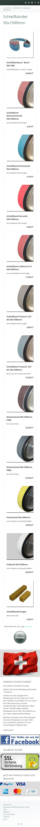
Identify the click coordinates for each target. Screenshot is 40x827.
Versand (28, 626)
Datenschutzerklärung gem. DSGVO (16, 807)
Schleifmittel (16, 8)
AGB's (5, 809)
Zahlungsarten (9, 814)
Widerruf (6, 812)
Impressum (7, 805)
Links (5, 819)
